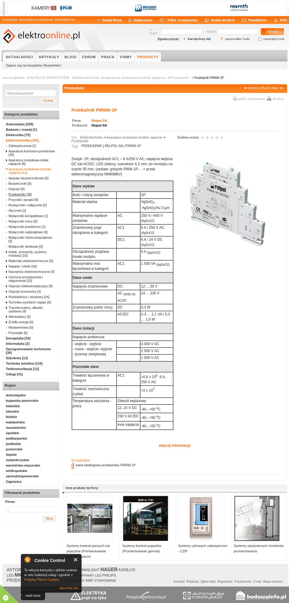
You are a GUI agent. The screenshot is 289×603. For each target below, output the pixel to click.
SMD (89, 580)
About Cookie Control (27, 559)
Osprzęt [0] (16, 189)
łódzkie (11, 417)
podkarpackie (16, 438)
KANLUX (127, 569)
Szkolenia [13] (17, 358)
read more (32, 595)
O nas (257, 581)
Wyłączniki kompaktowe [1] (28, 216)
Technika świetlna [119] (24, 363)
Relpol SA (99, 120)
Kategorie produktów (21, 114)
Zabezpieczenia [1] (22, 146)
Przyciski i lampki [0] (23, 199)
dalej (274, 88)
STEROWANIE (105, 580)
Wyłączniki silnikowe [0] (25, 246)
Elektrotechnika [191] (22, 140)
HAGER (109, 569)
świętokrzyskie (17, 460)
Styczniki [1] (17, 210)
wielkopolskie (17, 471)
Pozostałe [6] (18, 333)
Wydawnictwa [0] (20, 327)
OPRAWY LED (91, 575)
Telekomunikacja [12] (22, 369)
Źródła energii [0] (21, 322)
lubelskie (13, 406)
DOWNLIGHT (88, 570)
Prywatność (242, 581)
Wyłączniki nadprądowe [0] (28, 232)
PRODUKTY (147, 57)
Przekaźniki (179, 77)
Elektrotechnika (87, 77)
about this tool (69, 588)
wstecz (253, 88)
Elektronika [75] (18, 135)
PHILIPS (109, 575)
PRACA (108, 57)
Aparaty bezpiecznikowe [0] (28, 178)
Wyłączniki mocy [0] (22, 221)
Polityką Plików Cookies (41, 579)
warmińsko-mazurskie (23, 465)
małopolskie (15, 422)
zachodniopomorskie (22, 476)
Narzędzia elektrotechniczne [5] (32, 271)
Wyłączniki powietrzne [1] (26, 226)
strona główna (13, 77)
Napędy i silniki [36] (23, 266)
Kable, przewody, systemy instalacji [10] (28, 253)
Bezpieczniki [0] (19, 183)
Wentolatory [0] (20, 316)
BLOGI (71, 57)
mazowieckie (16, 427)
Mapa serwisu (273, 581)
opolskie (12, 433)
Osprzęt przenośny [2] (25, 291)
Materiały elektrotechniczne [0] (31, 261)
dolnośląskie (16, 395)
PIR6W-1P (133, 146)
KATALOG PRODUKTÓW (49, 77)
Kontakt (178, 581)
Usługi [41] (14, 374)
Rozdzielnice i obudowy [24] (29, 297)
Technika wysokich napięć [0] (30, 302)
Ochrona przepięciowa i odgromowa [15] (26, 278)
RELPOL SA (114, 146)
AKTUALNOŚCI (19, 57)
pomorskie (14, 449)
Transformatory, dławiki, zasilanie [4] (26, 309)
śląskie (11, 454)
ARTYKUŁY (49, 57)
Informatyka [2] (18, 343)
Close (76, 560)
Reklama (193, 581)
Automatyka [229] (20, 124)
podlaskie (13, 444)
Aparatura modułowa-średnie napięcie (135, 77)
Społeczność (168, 39)
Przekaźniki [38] (20, 194)
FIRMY (126, 57)
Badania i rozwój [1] (21, 129)
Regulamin (225, 581)
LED (10, 575)
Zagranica (14, 481)
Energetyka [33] (18, 338)
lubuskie (12, 411)
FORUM (89, 57)
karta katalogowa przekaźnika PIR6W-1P (106, 465)
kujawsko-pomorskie (22, 400)
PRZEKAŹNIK (91, 146)
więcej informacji (174, 445)
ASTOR (14, 569)
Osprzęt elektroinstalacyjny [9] (31, 286)
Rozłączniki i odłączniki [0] (27, 205)
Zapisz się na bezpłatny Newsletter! (33, 65)
